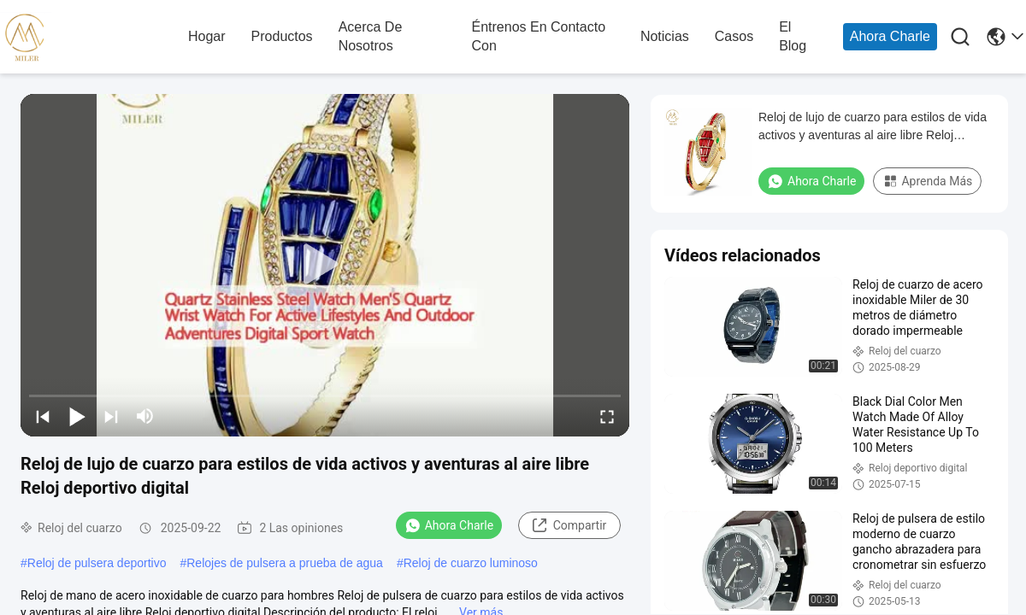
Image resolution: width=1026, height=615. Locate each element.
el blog (792, 36)
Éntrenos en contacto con (539, 36)
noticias (664, 36)
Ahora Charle (890, 36)
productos (282, 36)
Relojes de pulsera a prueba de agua (284, 563)
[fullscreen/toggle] (607, 416)
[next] (111, 416)
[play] (325, 264)
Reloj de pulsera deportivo (97, 563)
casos (734, 36)
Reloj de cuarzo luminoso (471, 563)
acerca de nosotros (371, 36)
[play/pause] (77, 416)
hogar (207, 36)
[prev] (43, 416)
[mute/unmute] (145, 416)
